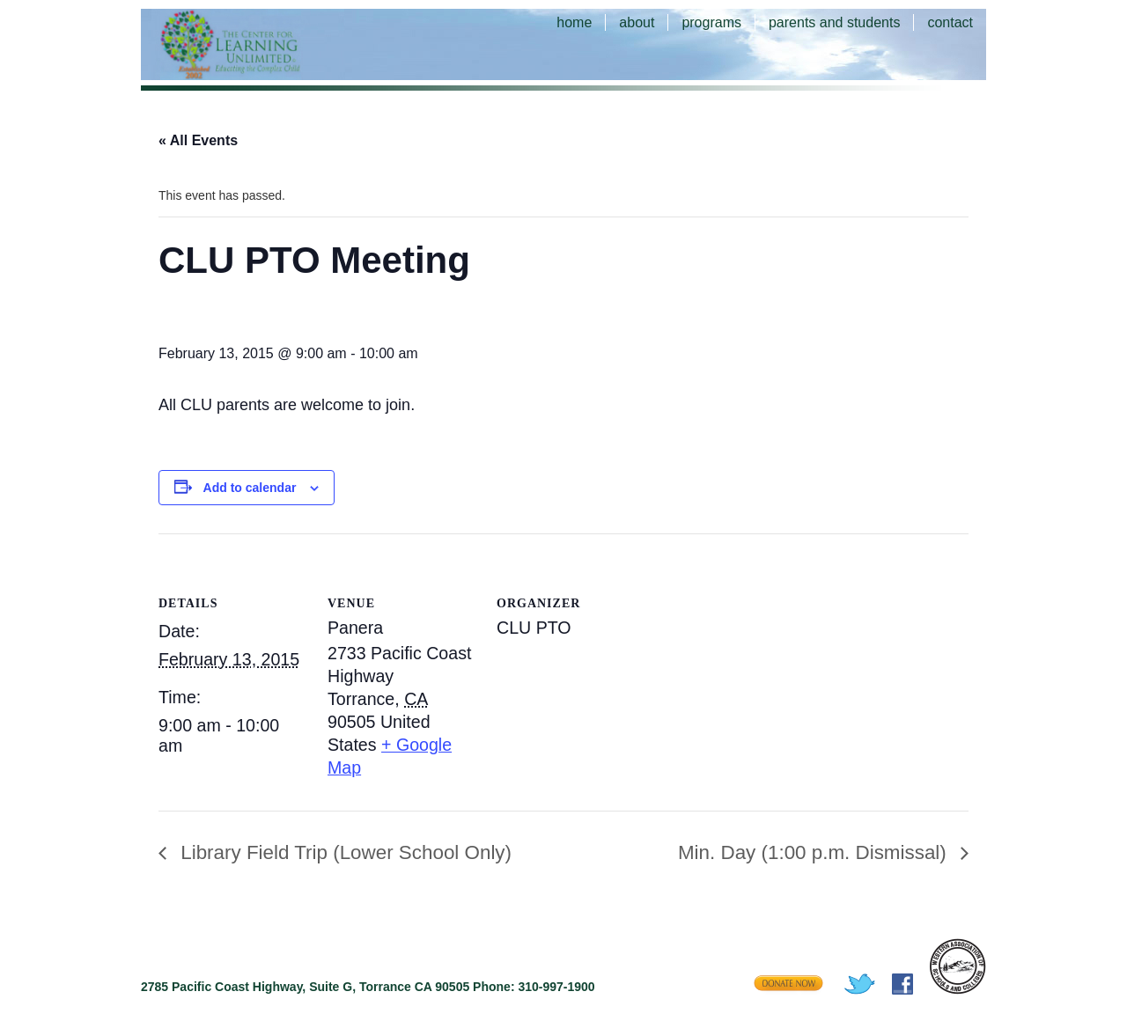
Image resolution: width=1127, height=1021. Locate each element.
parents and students (834, 22)
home (574, 22)
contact (950, 22)
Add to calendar (250, 488)
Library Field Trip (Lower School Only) (343, 852)
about (636, 22)
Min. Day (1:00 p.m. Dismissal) (815, 852)
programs (711, 22)
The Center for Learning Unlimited (255, 44)
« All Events (198, 140)
